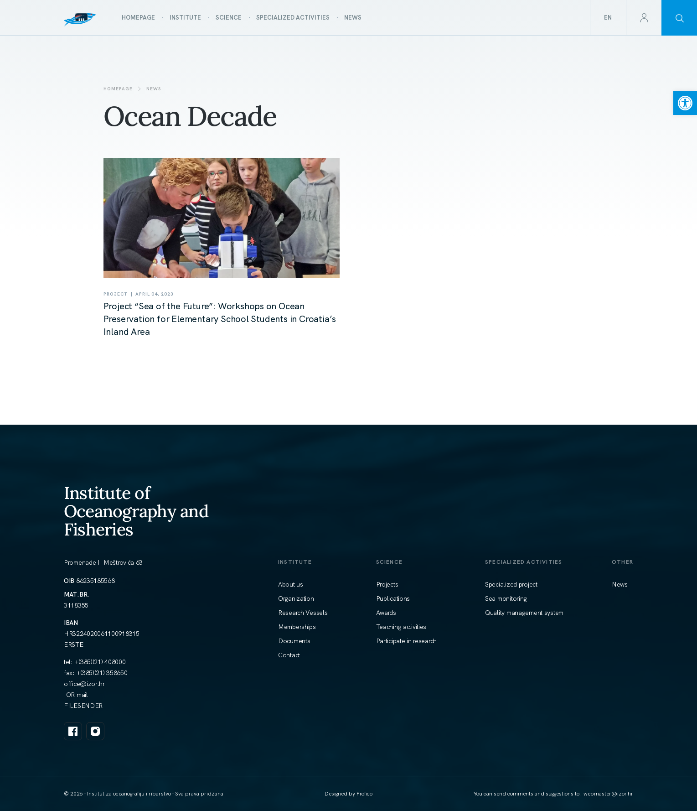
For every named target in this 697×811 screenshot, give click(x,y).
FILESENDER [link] (83, 706)
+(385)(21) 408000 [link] (100, 662)
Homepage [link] (118, 89)
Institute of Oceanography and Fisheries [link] (136, 510)
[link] (685, 103)
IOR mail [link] (76, 695)
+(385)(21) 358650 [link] (102, 673)
